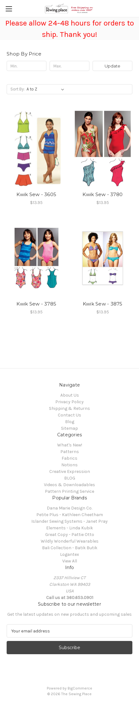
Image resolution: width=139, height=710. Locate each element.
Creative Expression (69, 471)
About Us (69, 395)
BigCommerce (80, 688)
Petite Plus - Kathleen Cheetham (69, 514)
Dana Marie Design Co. (69, 508)
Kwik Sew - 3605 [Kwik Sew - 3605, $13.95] (36, 194)
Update (112, 65)
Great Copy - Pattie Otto (69, 534)
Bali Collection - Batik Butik (69, 547)
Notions (69, 465)
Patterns (69, 451)
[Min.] (26, 66)
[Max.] (69, 66)
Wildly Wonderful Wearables (70, 541)
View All (69, 561)
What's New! (69, 445)
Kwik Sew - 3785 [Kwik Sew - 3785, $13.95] (36, 304)
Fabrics (69, 458)
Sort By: (17, 89)
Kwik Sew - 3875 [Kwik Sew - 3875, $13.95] (103, 304)
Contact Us (69, 415)
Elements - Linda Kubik (69, 528)
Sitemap (69, 428)
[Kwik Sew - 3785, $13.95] (36, 258)
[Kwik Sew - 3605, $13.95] (36, 149)
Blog (69, 421)
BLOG (69, 478)
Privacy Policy (69, 401)
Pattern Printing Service (69, 491)
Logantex (69, 554)
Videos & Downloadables (69, 484)
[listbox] (47, 89)
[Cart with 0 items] (135, 8)
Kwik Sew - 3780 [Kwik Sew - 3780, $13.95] (102, 194)
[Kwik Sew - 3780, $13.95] (103, 149)
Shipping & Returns (69, 408)
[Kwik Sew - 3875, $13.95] (103, 258)
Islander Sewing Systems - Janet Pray (69, 521)
